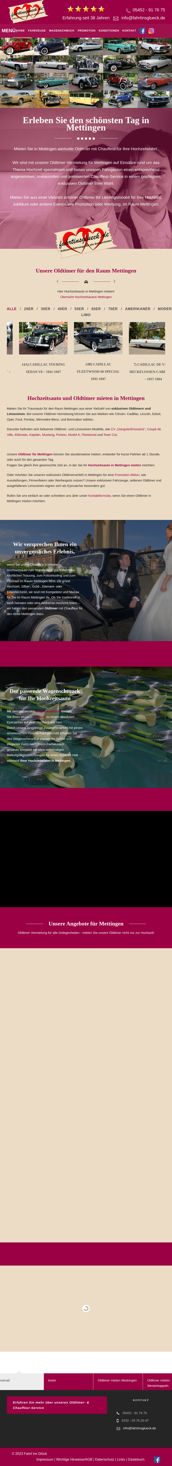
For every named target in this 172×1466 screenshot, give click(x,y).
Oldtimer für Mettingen (35, 454)
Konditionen (109, 30)
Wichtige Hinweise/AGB (74, 1459)
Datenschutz (104, 1459)
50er (79, 309)
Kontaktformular (99, 495)
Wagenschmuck (62, 30)
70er (113, 309)
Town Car (110, 434)
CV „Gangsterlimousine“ (128, 429)
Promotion (86, 30)
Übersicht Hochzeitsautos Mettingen (86, 297)
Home (20, 30)
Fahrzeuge (37, 30)
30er (45, 309)
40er (62, 309)
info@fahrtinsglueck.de (143, 17)
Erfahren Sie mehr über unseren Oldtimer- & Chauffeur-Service (51, 1405)
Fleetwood (88, 434)
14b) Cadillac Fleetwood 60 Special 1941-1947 (141, 371)
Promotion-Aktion (127, 475)
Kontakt (129, 30)
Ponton (61, 434)
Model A (74, 434)
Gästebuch (136, 1459)
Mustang (48, 434)
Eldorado (21, 434)
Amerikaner (137, 309)
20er (28, 309)
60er (96, 309)
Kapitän (34, 434)
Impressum (44, 1459)
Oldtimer (39, 717)
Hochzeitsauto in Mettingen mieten (115, 465)
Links (121, 1459)
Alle (12, 309)
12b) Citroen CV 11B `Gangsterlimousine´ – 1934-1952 (31, 372)
